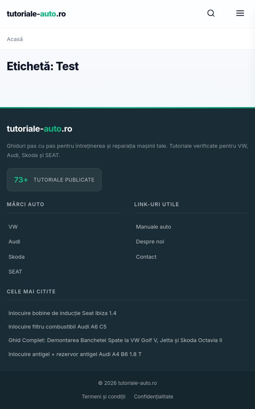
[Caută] (211, 14)
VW (13, 226)
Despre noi (150, 241)
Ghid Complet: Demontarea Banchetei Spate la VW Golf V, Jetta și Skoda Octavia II (115, 340)
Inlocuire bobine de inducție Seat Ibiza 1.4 (62, 313)
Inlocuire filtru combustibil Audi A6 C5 (57, 326)
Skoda (16, 256)
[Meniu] (240, 13)
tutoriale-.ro (36, 13)
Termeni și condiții (103, 396)
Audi (14, 241)
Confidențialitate (153, 396)
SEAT (15, 271)
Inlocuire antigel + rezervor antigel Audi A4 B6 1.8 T (75, 354)
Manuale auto (153, 226)
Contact (146, 256)
